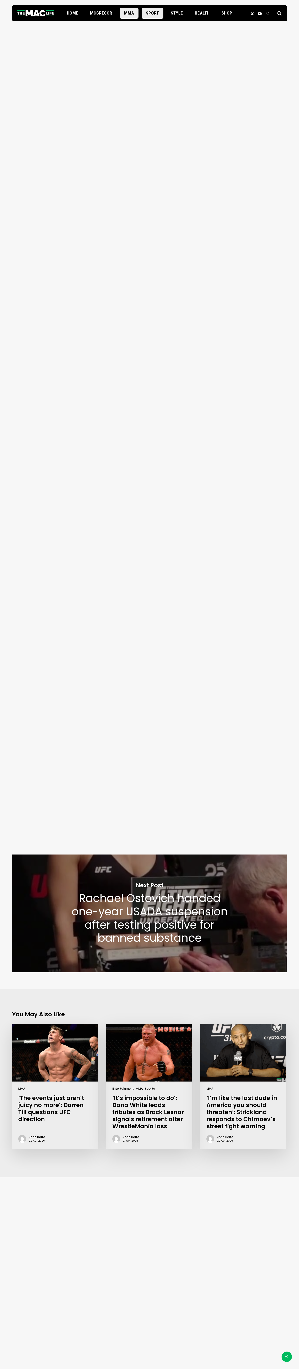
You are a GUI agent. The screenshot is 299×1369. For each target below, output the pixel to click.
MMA (21, 1088)
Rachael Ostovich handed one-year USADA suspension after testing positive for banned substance (149, 913)
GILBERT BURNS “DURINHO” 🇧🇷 (107, 581)
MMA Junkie (190, 634)
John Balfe (149, 138)
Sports (150, 1088)
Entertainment (123, 1088)
